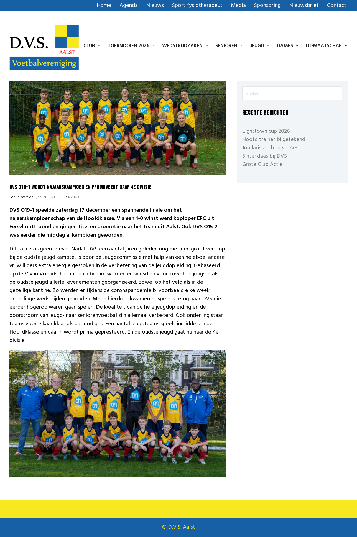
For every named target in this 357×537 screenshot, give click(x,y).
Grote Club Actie (262, 164)
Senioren (229, 46)
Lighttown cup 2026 (266, 131)
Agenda (128, 5)
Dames (288, 46)
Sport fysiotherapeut (197, 5)
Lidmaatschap (327, 46)
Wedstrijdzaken (185, 46)
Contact (336, 5)
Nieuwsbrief (304, 5)
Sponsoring (267, 5)
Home (104, 5)
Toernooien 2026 (131, 46)
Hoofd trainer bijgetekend (273, 139)
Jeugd (260, 46)
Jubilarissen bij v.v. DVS (269, 148)
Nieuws (155, 5)
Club (92, 46)
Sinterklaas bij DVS (264, 156)
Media (238, 5)
